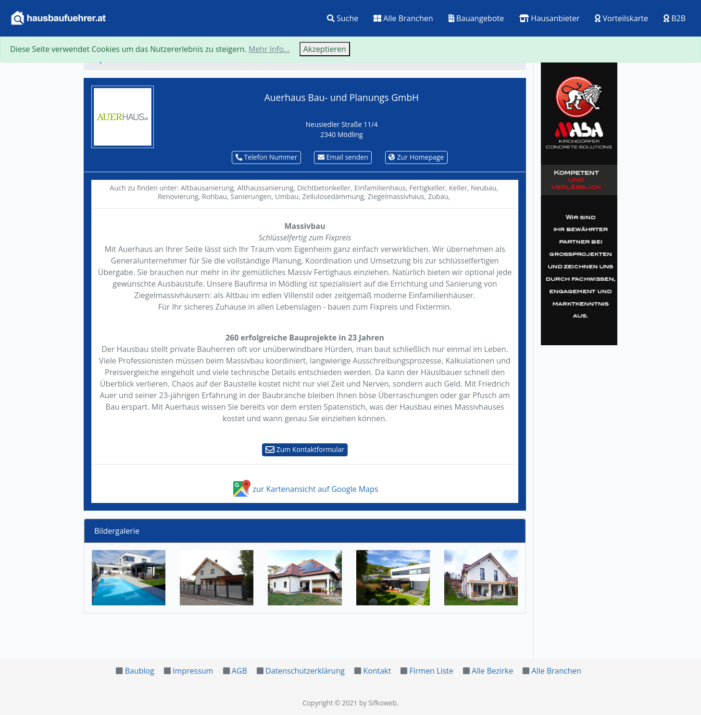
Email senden (343, 157)
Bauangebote (476, 18)
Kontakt (377, 670)
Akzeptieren (324, 49)
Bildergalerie (116, 531)
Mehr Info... (269, 49)
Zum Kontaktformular (304, 449)
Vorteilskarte (621, 18)
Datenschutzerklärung (305, 670)
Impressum (193, 670)
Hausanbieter (549, 18)
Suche (342, 18)
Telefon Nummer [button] (267, 157)
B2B (674, 18)
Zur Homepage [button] (416, 157)
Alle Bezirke (492, 670)
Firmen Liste (431, 670)
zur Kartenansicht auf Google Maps (304, 489)
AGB (239, 670)
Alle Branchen (403, 18)
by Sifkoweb (378, 702)
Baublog (139, 670)
